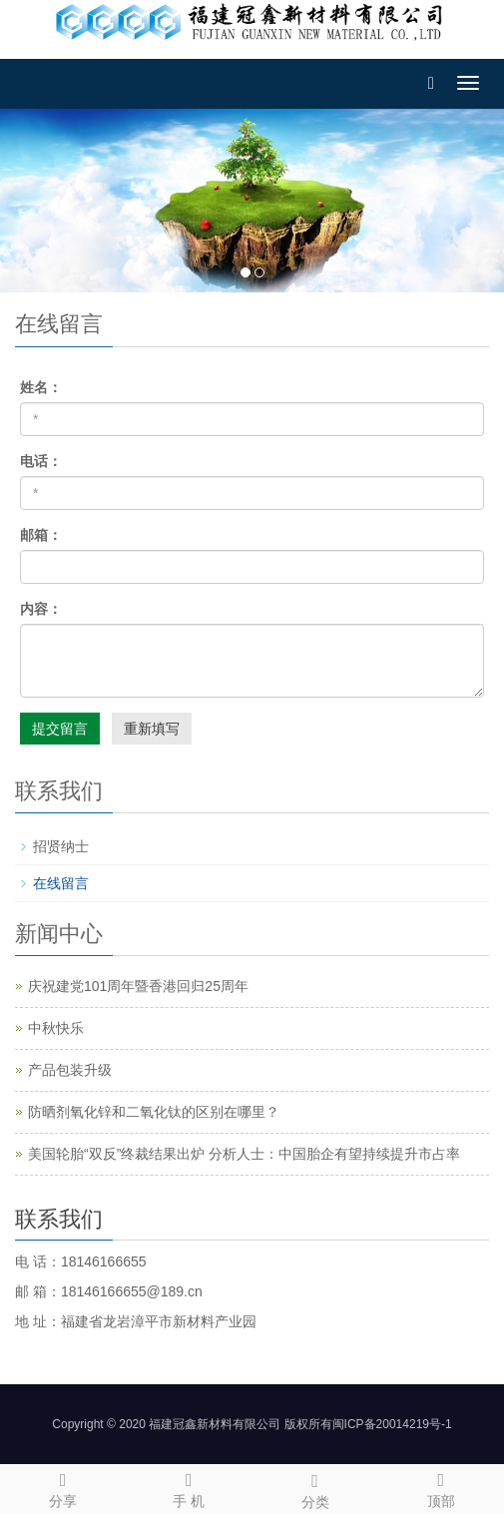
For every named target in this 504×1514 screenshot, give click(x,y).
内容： (41, 609)
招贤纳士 (61, 846)
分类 (315, 1488)
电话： (41, 461)
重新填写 (152, 729)
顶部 (441, 1487)
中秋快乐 (56, 1028)
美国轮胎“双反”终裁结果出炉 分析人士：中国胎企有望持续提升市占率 (244, 1154)
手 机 (189, 1487)
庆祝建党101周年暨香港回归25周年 (138, 986)
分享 (63, 1487)
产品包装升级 (70, 1070)
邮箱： (41, 535)
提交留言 (60, 729)
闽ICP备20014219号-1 (392, 1424)
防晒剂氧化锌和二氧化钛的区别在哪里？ (153, 1112)
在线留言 (61, 883)
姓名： (41, 387)
